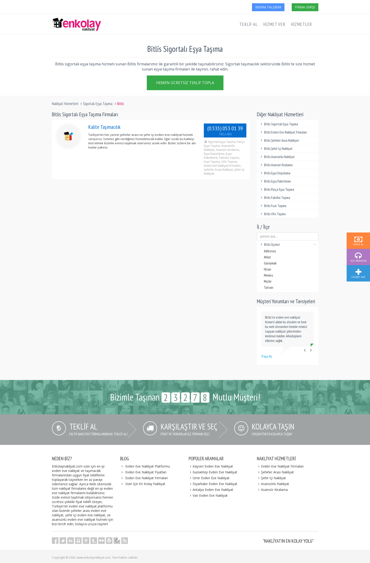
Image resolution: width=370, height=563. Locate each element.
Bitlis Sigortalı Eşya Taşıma (278, 124)
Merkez (268, 275)
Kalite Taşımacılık (104, 126)
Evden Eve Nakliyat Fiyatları (145, 472)
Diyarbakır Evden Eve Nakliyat (213, 484)
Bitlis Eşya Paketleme (275, 181)
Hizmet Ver (274, 24)
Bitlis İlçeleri (287, 244)
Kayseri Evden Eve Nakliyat (211, 466)
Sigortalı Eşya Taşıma (97, 103)
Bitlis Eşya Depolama (274, 173)
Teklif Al (248, 24)
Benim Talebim (268, 7)
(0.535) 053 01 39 (225, 130)
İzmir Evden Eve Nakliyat (209, 478)
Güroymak (270, 263)
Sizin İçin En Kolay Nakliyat (145, 484)
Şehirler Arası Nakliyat (275, 472)
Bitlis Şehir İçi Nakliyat (276, 148)
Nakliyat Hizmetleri (65, 103)
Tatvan (268, 287)
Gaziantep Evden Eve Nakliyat (213, 472)
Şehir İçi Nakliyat (271, 478)
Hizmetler (301, 24)
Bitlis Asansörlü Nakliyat (277, 157)
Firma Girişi (305, 7)
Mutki (267, 281)
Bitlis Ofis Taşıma (272, 214)
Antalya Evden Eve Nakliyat (211, 489)
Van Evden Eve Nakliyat (208, 495)
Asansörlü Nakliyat (273, 484)
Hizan (267, 269)
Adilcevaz (270, 251)
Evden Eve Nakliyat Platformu (147, 466)
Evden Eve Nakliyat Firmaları (146, 478)
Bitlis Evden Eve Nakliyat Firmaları (283, 132)
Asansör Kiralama (272, 489)
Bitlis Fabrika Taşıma (274, 197)
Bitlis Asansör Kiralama (276, 165)
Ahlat (267, 257)
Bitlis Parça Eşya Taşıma (276, 189)
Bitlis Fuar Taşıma (272, 206)
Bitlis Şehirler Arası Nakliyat (279, 140)
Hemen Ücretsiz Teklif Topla (185, 83)
